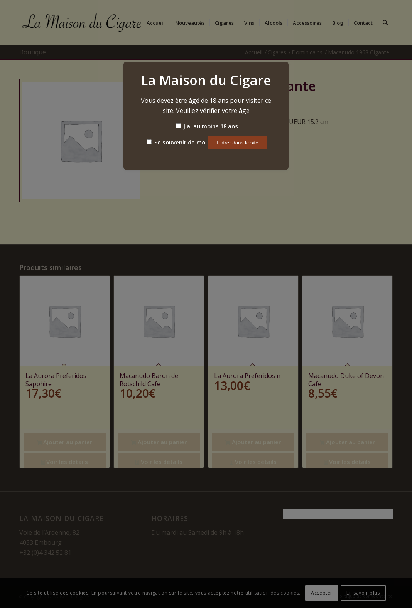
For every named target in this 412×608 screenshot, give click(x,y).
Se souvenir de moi (177, 142)
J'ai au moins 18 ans (207, 126)
